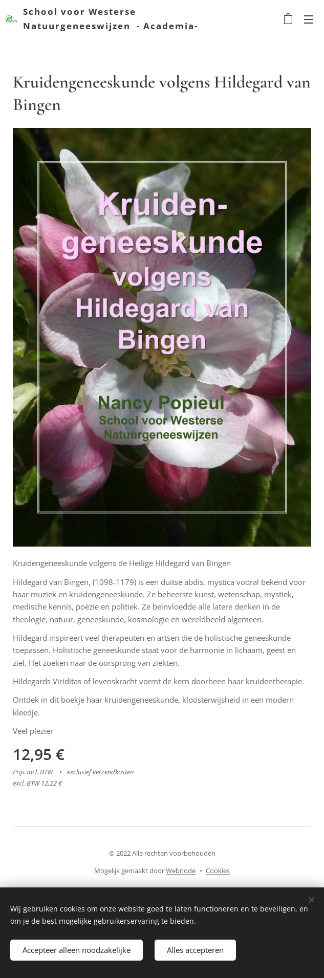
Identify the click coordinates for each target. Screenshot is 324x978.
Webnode (181, 870)
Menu (308, 19)
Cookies (218, 870)
